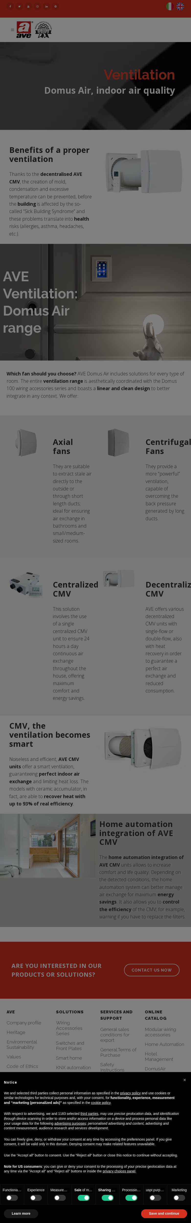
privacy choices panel (119, 1171)
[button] (185, 1080)
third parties (89, 1114)
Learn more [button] (21, 1213)
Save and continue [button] (164, 1213)
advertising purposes (70, 1123)
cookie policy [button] (100, 1103)
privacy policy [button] (130, 1093)
